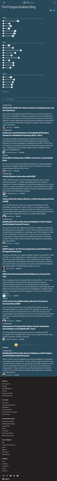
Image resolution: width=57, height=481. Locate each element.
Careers (4, 463)
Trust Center (5, 426)
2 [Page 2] (19, 340)
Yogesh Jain (9, 243)
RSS (51, 10)
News (3, 271)
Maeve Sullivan (10, 268)
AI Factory (4, 386)
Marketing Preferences (34, 478)
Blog (3, 438)
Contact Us (4, 466)
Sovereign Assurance (7, 391)
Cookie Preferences (45, 478)
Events (3, 442)
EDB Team (8, 291)
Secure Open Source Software (9, 407)
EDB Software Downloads (8, 419)
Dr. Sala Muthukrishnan (12, 193)
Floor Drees (9, 127)
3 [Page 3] (22, 340)
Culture (4, 196)
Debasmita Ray (10, 216)
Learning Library (6, 449)
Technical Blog (7, 105)
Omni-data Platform (7, 405)
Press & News (5, 461)
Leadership (4, 459)
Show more (5, 91)
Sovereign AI (5, 398)
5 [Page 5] (28, 340)
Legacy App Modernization (8, 400)
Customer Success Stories (8, 440)
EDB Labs (4, 155)
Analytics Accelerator (7, 388)
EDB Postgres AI (6, 379)
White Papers (5, 447)
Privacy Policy (24, 478)
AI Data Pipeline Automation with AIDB (18, 176)
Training (4, 424)
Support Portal (5, 421)
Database (4, 381)
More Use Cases (6, 409)
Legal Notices (13, 478)
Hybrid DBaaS (5, 402)
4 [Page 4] (25, 340)
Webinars (4, 445)
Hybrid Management (7, 384)
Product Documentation (8, 416)
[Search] (28, 99)
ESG (19, 478)
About (3, 456)
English (6, 474)
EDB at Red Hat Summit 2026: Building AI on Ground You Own (28, 274)
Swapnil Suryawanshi (11, 152)
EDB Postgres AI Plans (7, 428)
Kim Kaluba (9, 171)
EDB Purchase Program (8, 431)
